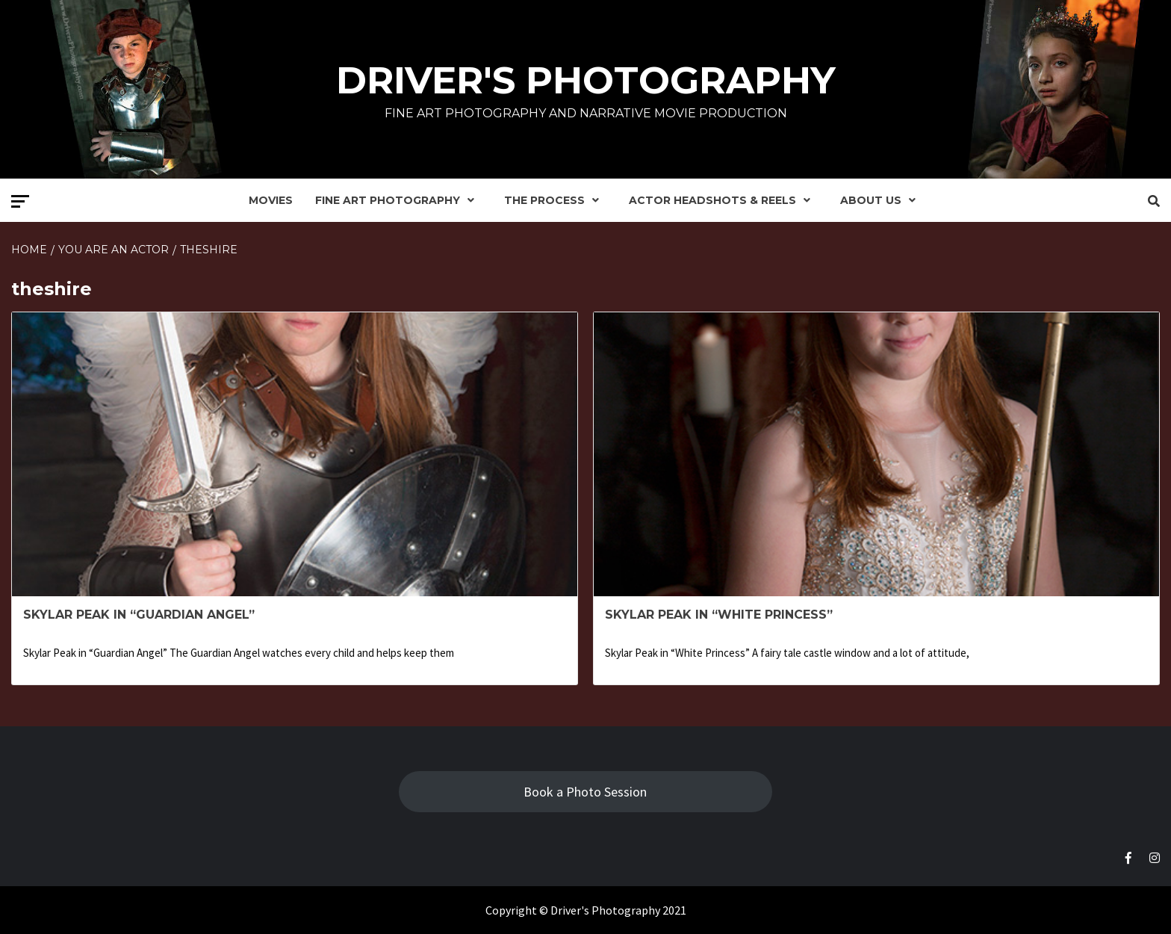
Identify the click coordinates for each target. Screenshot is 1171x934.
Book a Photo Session (585, 791)
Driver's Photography (586, 80)
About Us (881, 200)
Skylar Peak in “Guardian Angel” (139, 614)
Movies (271, 200)
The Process (555, 200)
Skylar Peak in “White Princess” (719, 614)
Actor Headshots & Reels (723, 200)
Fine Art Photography (398, 200)
